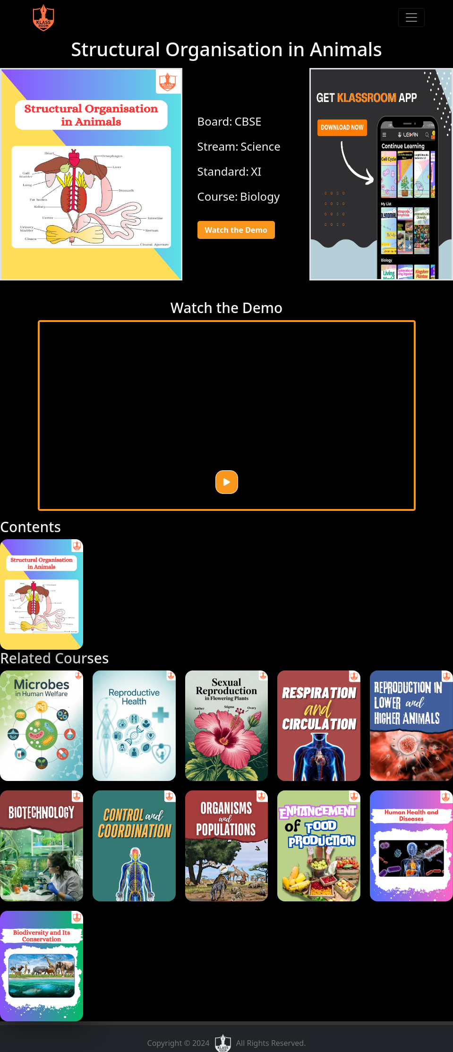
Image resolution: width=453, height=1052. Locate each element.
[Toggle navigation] (411, 17)
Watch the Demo (236, 230)
